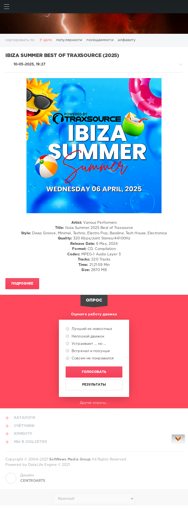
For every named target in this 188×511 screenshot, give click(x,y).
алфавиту (127, 40)
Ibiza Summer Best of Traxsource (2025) (62, 56)
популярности (69, 40)
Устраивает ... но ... (88, 343)
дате (47, 40)
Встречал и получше (90, 351)
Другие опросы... (94, 402)
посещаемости (99, 40)
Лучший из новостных (91, 329)
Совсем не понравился (92, 358)
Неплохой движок (87, 336)
